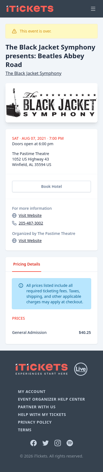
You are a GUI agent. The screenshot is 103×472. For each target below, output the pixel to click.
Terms (25, 429)
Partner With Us (36, 406)
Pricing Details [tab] (26, 264)
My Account (32, 391)
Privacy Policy (35, 422)
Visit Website (30, 215)
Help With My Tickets (42, 414)
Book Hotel (51, 186)
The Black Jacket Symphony (33, 73)
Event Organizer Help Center (51, 399)
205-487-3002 (31, 223)
